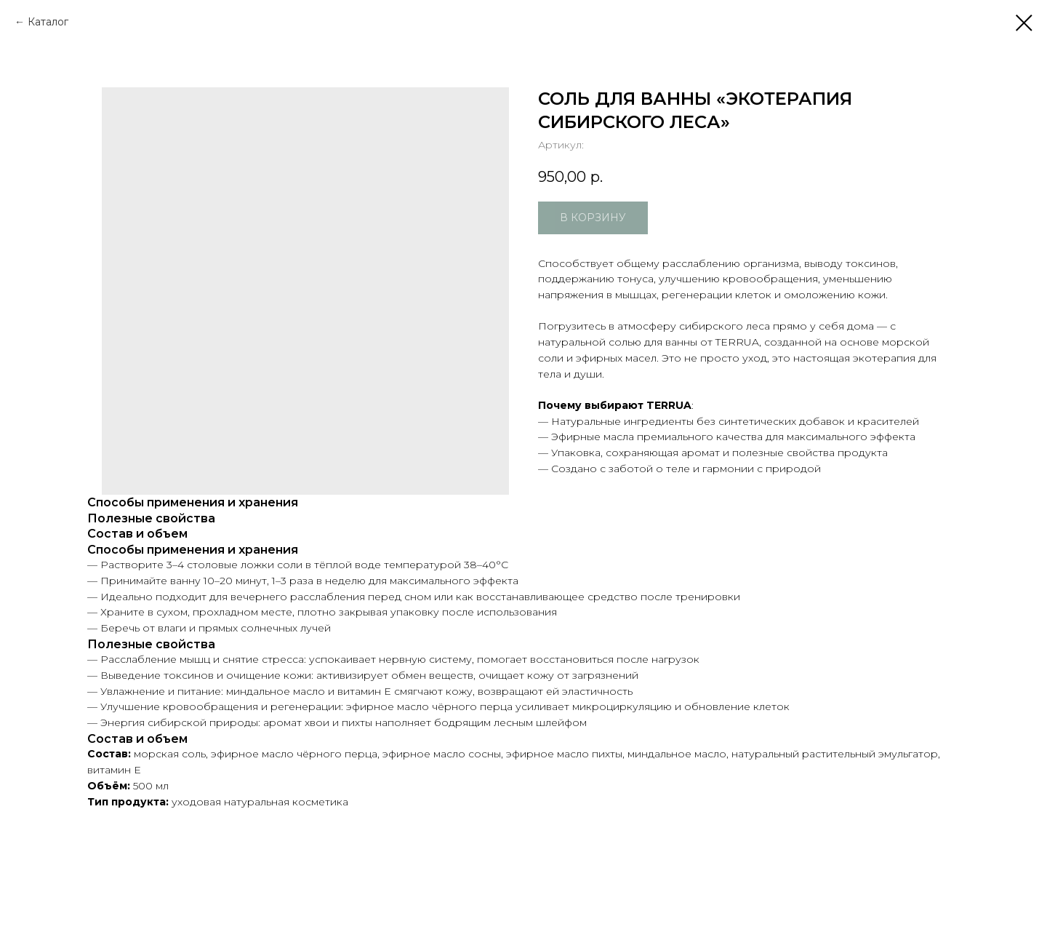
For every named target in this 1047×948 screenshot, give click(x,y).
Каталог (48, 21)
